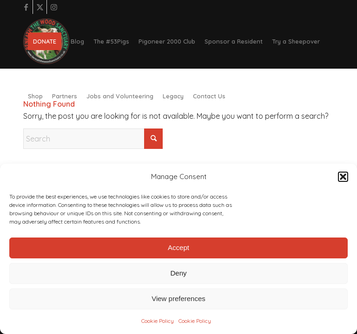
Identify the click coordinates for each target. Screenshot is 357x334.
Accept (178, 247)
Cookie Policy (157, 320)
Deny (178, 273)
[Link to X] (39, 7)
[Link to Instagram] (54, 7)
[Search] (93, 138)
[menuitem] (44, 41)
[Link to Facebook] (26, 7)
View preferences (178, 298)
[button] (343, 176)
